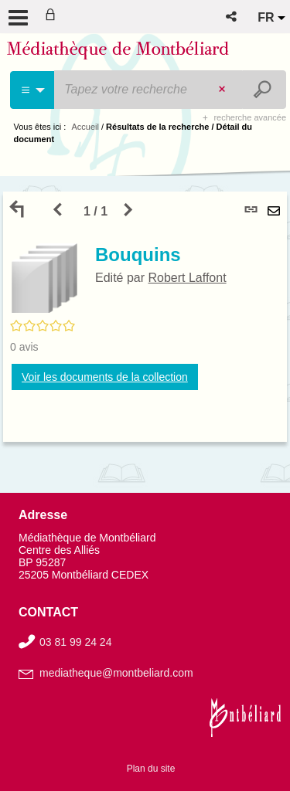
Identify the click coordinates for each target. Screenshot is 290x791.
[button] (232, 16)
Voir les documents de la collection (105, 377)
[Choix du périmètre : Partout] (33, 90)
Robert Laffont (187, 277)
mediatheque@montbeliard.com (116, 673)
